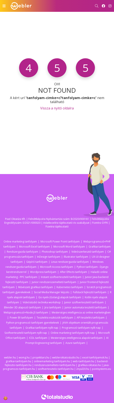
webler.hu (10, 357)
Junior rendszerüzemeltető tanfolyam (54, 282)
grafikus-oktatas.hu (89, 365)
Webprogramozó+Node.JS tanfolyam (26, 312)
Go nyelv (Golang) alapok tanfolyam (59, 297)
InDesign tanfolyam (48, 257)
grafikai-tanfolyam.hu (18, 361)
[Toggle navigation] (4, 6)
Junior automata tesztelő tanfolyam (86, 307)
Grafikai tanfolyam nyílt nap (41, 327)
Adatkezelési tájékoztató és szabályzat (66, 223)
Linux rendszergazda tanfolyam (70, 262)
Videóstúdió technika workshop (42, 302)
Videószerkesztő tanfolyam (87, 251)
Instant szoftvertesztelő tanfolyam (61, 277)
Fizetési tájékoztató (57, 226)
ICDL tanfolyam (38, 338)
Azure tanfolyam (75, 343)
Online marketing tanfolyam (20, 241)
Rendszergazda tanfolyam (22, 251)
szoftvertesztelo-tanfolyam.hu (56, 369)
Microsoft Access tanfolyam (56, 267)
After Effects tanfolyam (73, 272)
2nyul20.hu (82, 369)
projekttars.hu (40, 357)
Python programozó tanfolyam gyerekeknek (32, 322)
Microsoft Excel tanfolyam (34, 246)
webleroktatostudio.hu (65, 357)
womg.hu (24, 357)
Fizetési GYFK (100, 223)
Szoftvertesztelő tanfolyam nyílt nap (25, 333)
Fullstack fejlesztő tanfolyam (89, 292)
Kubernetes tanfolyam (70, 287)
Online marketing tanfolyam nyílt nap (73, 333)
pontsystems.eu (101, 369)
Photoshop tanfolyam (55, 251)
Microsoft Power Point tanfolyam (60, 241)
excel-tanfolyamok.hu (95, 357)
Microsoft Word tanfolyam (69, 246)
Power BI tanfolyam (21, 317)
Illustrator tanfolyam (76, 257)
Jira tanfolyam (52, 307)
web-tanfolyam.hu (83, 361)
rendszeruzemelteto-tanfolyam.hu (54, 365)
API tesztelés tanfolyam (90, 317)
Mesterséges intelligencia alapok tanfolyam (77, 338)
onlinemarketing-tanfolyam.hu (52, 361)
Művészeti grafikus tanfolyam (35, 287)
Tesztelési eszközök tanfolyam (55, 317)
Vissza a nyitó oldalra (57, 108)
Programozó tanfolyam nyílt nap (81, 327)
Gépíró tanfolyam (36, 262)
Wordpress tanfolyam (43, 272)
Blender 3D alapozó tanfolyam (22, 307)
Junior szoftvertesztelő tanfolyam (84, 302)
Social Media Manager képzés (51, 292)
